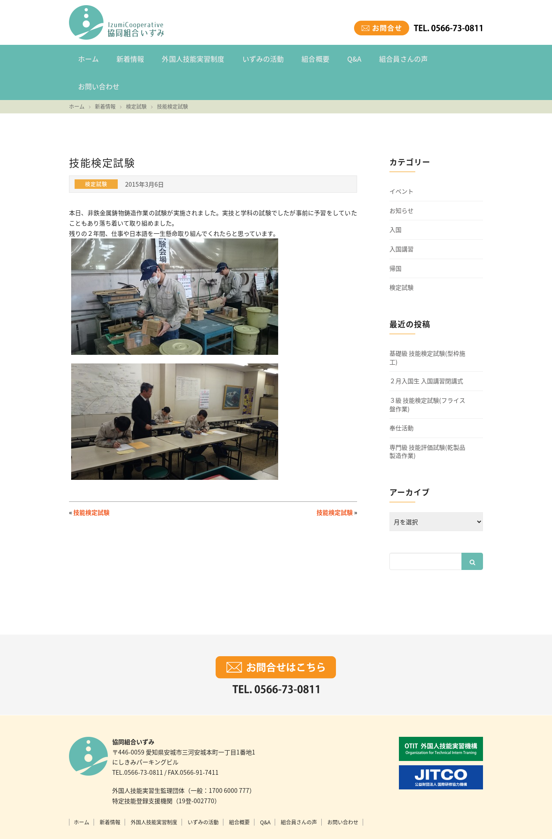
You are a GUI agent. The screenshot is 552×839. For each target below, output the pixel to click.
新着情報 (127, 57)
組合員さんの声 (388, 57)
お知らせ (401, 181)
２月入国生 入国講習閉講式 (426, 352)
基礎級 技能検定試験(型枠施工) (427, 328)
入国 (395, 201)
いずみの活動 (254, 57)
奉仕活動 (401, 399)
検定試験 (401, 258)
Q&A (341, 57)
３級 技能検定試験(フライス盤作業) (427, 375)
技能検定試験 (91, 483)
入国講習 (401, 220)
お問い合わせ (448, 57)
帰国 (395, 239)
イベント (401, 162)
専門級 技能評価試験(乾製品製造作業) (427, 422)
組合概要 (304, 57)
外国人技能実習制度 (187, 57)
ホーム (87, 57)
